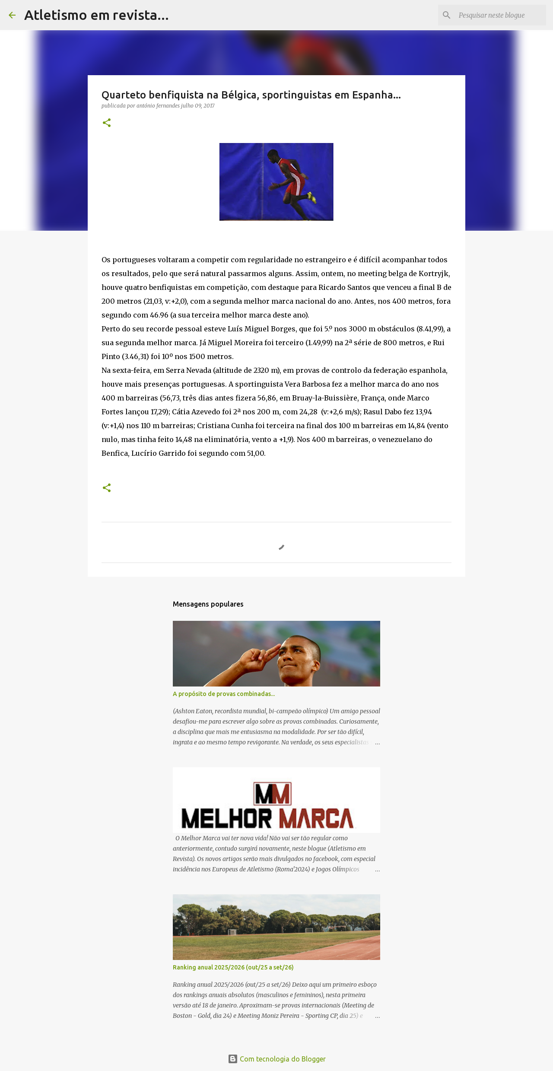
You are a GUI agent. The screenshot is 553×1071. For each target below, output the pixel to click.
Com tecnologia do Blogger (277, 1059)
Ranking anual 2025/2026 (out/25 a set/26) (233, 967)
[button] (107, 123)
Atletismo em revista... (96, 14)
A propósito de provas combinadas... (224, 693)
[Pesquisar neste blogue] (500, 15)
